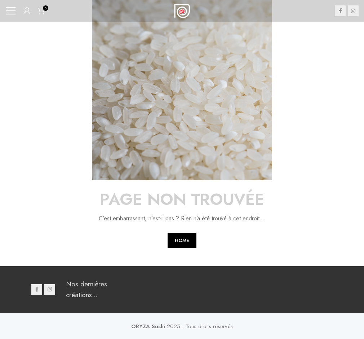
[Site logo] (182, 10)
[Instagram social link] (353, 10)
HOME (182, 240)
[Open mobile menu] (11, 11)
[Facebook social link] (340, 10)
